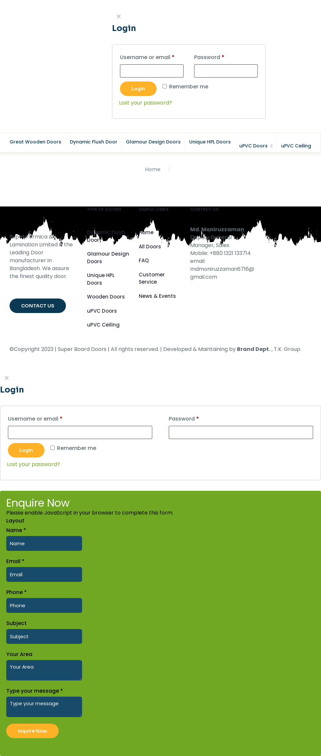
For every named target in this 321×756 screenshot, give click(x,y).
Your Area (19, 654)
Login (26, 450)
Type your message (34, 691)
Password (195, 418)
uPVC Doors (102, 310)
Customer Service (152, 278)
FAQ (144, 260)
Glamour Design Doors (108, 257)
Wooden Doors (106, 296)
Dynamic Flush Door (106, 236)
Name (16, 530)
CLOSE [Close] (312, 8)
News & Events (157, 296)
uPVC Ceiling (103, 324)
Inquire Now (32, 731)
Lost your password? (33, 464)
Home (152, 169)
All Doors (150, 246)
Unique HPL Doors (101, 279)
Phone (16, 592)
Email (15, 561)
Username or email (47, 418)
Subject (16, 623)
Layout (15, 520)
